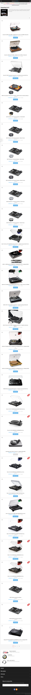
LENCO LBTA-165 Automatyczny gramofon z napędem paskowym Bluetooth (15, 304)
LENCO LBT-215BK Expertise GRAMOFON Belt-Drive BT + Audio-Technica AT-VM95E (15, 284)
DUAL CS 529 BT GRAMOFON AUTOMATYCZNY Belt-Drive (15, 409)
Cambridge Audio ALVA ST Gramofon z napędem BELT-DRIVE (15, 451)
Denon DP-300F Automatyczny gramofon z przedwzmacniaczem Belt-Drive (15, 75)
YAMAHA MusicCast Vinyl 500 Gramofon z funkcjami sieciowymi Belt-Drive (15, 388)
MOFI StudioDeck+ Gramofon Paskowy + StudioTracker (15, 222)
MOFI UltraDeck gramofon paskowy (15, 597)
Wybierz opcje (15, 78)
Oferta (15, 676)
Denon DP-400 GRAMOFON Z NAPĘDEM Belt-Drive (15, 430)
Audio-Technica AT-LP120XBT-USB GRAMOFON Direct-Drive (15, 513)
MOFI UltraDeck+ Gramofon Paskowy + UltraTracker (15, 159)
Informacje (15, 674)
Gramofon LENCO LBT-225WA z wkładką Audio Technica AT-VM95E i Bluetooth (15, 34)
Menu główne (15, 671)
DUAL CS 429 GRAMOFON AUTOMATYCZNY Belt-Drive (15, 533)
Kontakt (15, 668)
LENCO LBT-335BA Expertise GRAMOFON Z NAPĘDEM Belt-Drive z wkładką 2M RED (15, 368)
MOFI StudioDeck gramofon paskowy (15, 618)
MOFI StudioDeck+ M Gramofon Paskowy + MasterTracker (15, 180)
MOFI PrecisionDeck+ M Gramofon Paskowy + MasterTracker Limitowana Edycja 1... (15, 95)
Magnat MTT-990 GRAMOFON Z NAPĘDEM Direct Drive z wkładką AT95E (15, 639)
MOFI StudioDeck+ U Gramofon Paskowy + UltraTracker (15, 201)
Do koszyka (15, 37)
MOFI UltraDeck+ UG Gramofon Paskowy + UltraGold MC (15, 116)
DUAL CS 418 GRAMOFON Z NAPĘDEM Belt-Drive (15, 576)
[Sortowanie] (29, 18)
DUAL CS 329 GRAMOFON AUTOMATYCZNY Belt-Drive (15, 493)
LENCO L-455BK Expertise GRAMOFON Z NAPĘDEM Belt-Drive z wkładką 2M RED (15, 264)
